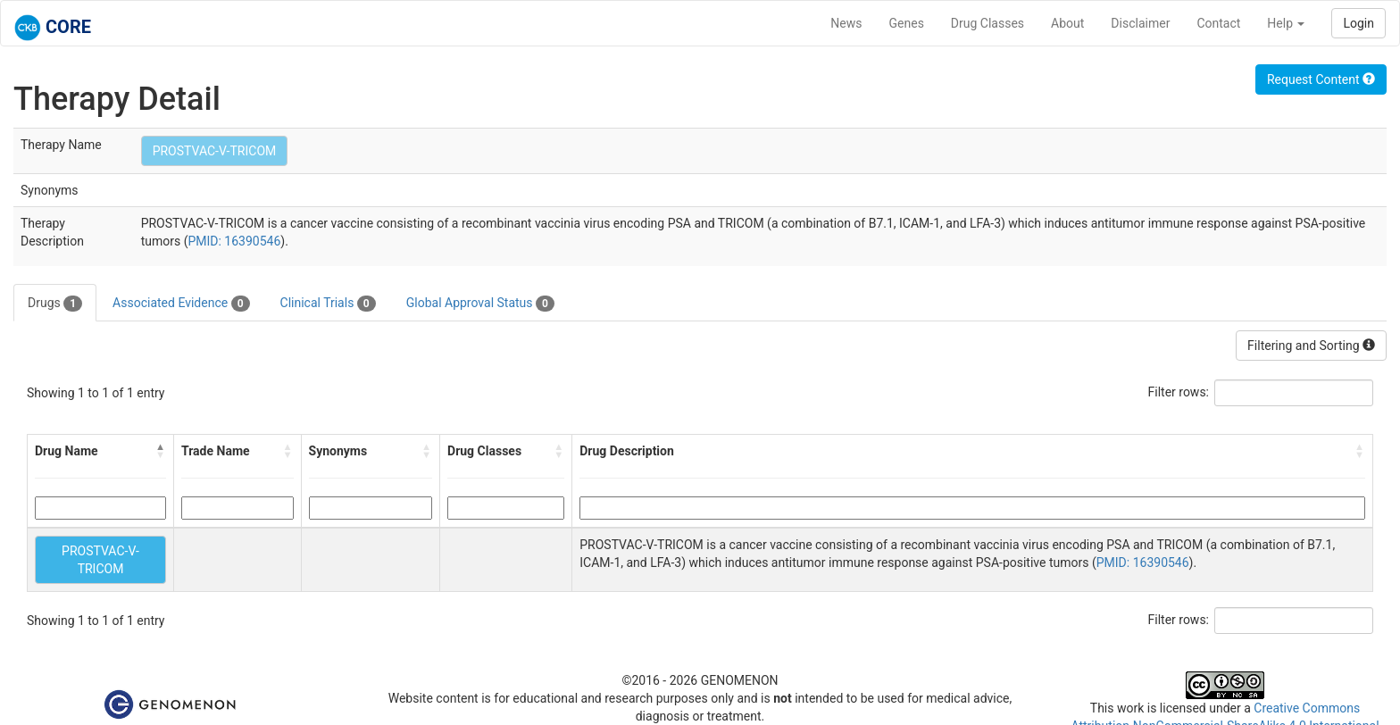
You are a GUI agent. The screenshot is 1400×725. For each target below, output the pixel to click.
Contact (1218, 23)
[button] (160, 451)
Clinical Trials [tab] (328, 304)
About (1067, 23)
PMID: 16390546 (234, 241)
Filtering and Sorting (1311, 345)
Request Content (1321, 79)
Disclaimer (1140, 23)
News (846, 23)
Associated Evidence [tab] (180, 304)
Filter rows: (1179, 392)
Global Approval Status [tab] (480, 304)
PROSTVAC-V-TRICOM (215, 151)
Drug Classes (987, 23)
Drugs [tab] (55, 304)
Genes (906, 23)
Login (1358, 23)
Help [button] (1285, 23)
